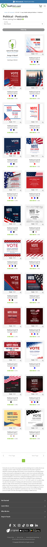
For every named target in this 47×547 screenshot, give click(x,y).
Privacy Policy (10, 537)
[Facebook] (10, 525)
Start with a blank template (12, 57)
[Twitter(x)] (14, 525)
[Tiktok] (23, 525)
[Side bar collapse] (44, 6)
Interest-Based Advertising (32, 537)
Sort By (6, 22)
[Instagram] (19, 525)
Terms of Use (20, 537)
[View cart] (40, 6)
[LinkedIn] (36, 525)
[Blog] (27, 525)
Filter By (23, 30)
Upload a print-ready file (12, 52)
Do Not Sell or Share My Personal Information (23, 539)
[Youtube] (32, 525)
